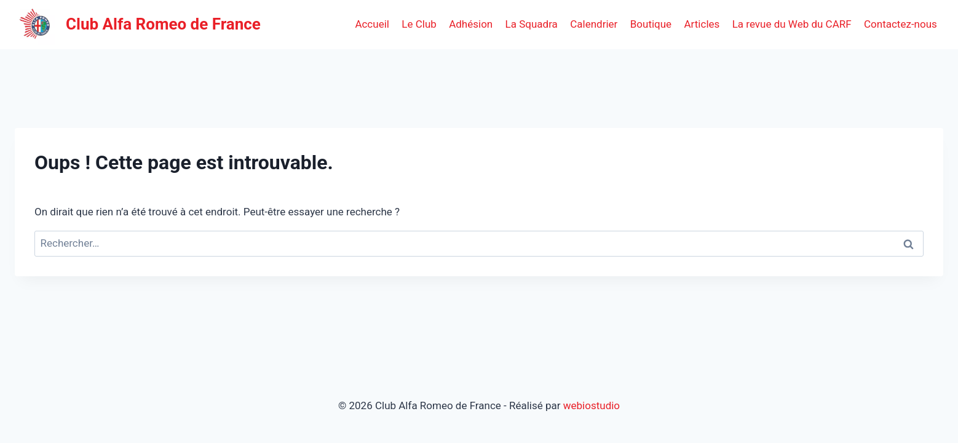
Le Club (419, 24)
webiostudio (591, 405)
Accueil (372, 24)
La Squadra (531, 24)
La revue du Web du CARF (792, 24)
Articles (702, 24)
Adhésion (471, 24)
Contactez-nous (900, 24)
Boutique (650, 24)
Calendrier (593, 24)
